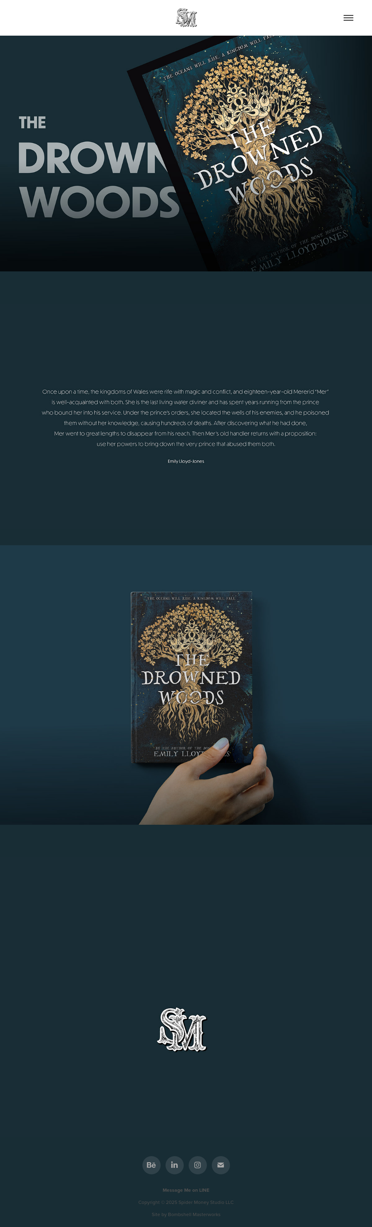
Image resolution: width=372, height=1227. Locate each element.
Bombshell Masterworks (194, 1214)
